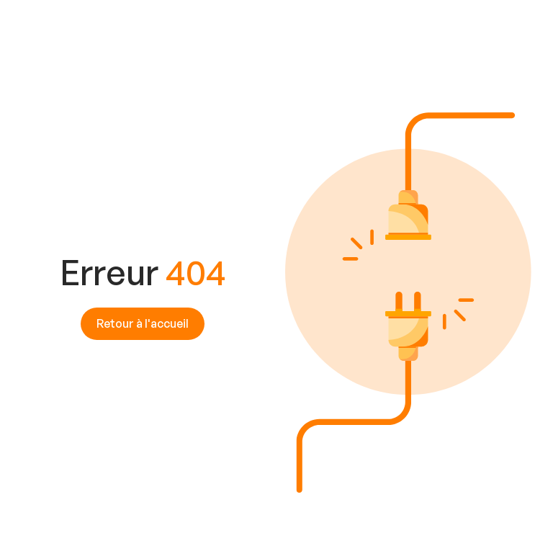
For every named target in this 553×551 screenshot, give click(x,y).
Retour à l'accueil (142, 323)
